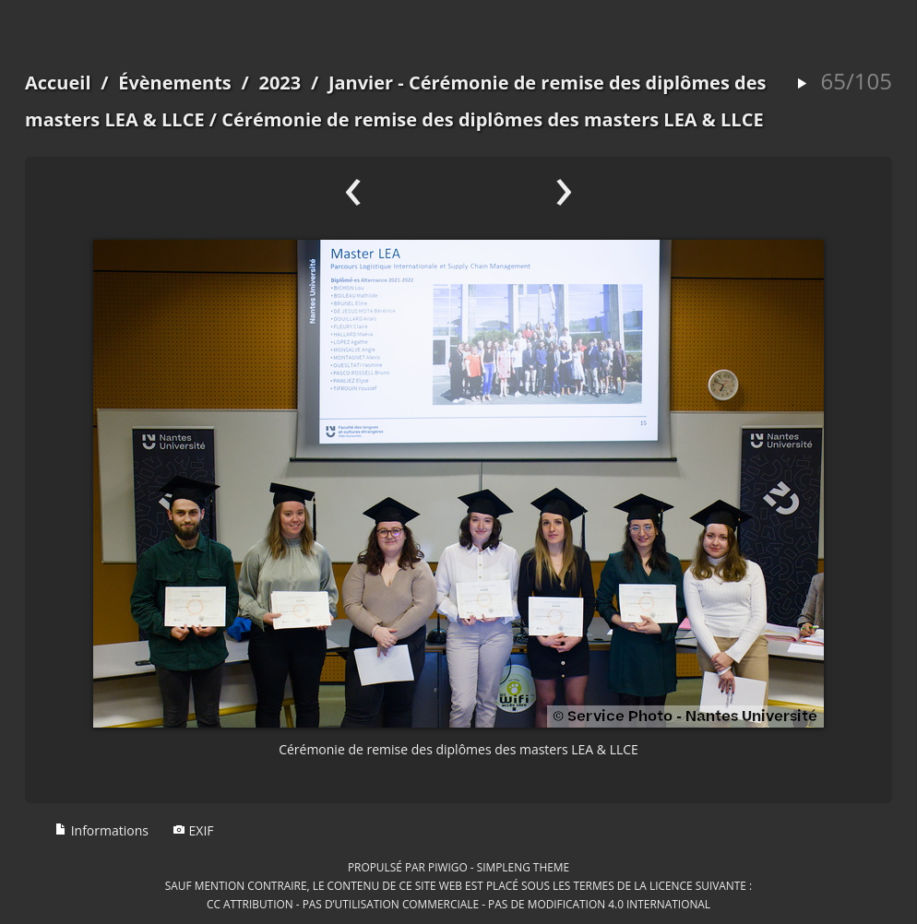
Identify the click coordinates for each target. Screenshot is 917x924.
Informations (101, 830)
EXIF (193, 830)
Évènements (175, 82)
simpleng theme (523, 866)
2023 (279, 82)
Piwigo (448, 866)
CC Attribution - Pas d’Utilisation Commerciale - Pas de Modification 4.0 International (458, 903)
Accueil (58, 82)
